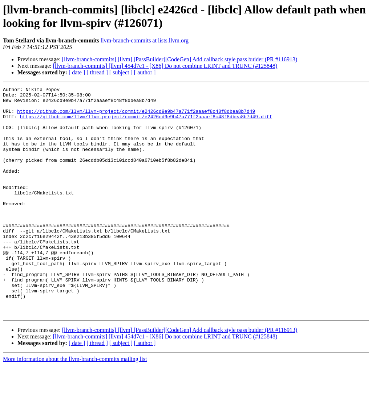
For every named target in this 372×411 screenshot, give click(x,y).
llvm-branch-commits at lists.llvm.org (145, 40)
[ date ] (77, 72)
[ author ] (145, 72)
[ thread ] (97, 72)
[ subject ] (121, 72)
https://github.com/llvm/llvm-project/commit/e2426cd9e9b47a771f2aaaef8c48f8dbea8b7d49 (136, 116)
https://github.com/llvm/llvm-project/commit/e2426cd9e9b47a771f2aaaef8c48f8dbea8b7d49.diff (146, 123)
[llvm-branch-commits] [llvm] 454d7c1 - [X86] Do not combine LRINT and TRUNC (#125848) (165, 66)
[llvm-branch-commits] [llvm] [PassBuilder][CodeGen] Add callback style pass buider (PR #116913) (180, 59)
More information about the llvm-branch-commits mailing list (75, 405)
